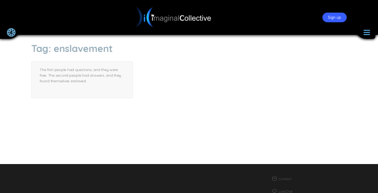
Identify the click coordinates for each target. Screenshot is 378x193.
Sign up (334, 17)
